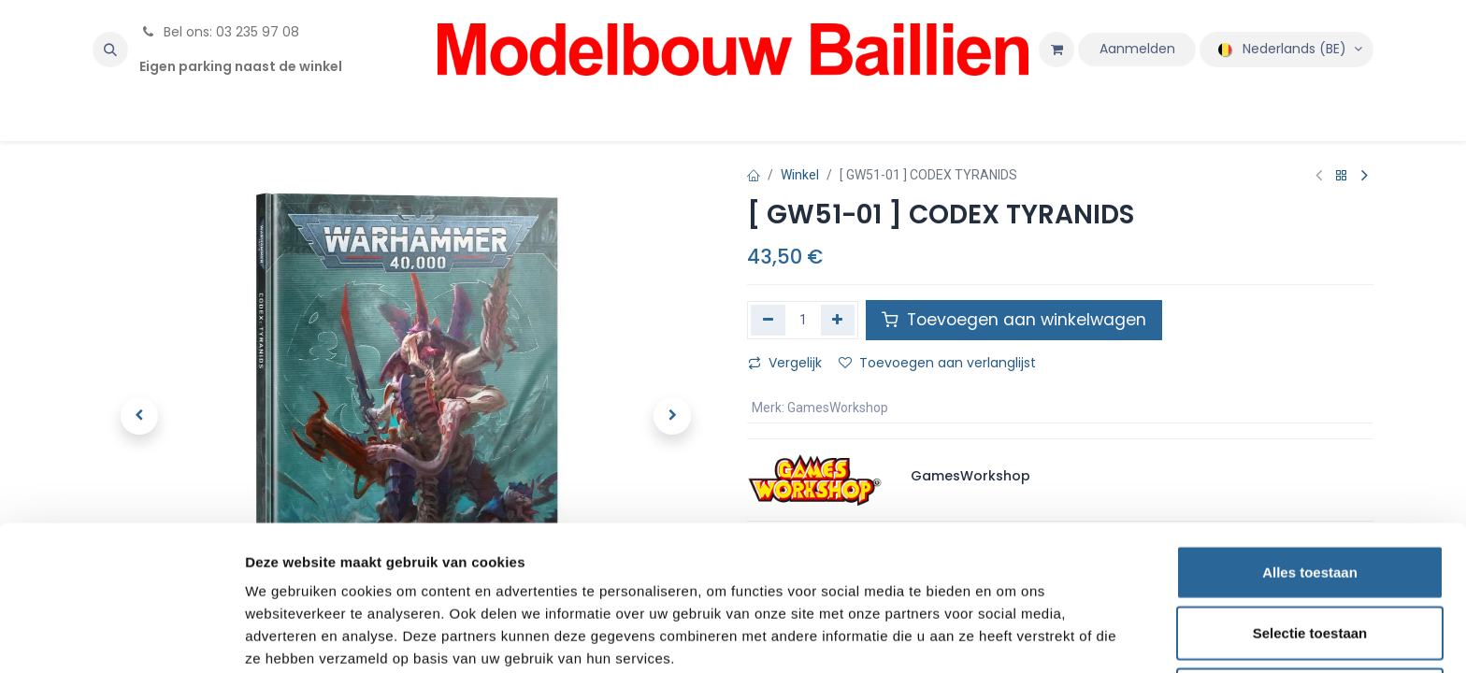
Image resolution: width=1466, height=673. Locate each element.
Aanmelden (1137, 48)
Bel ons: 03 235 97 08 (219, 31)
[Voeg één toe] (838, 320)
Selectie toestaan (1310, 551)
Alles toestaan (1310, 489)
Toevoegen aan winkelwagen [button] (1014, 319)
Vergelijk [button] (785, 362)
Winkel (800, 174)
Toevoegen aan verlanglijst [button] (937, 362)
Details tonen (1010, 636)
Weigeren (1309, 612)
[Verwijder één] (768, 320)
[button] (110, 49)
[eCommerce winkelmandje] (1056, 49)
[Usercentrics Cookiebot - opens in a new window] (121, 637)
